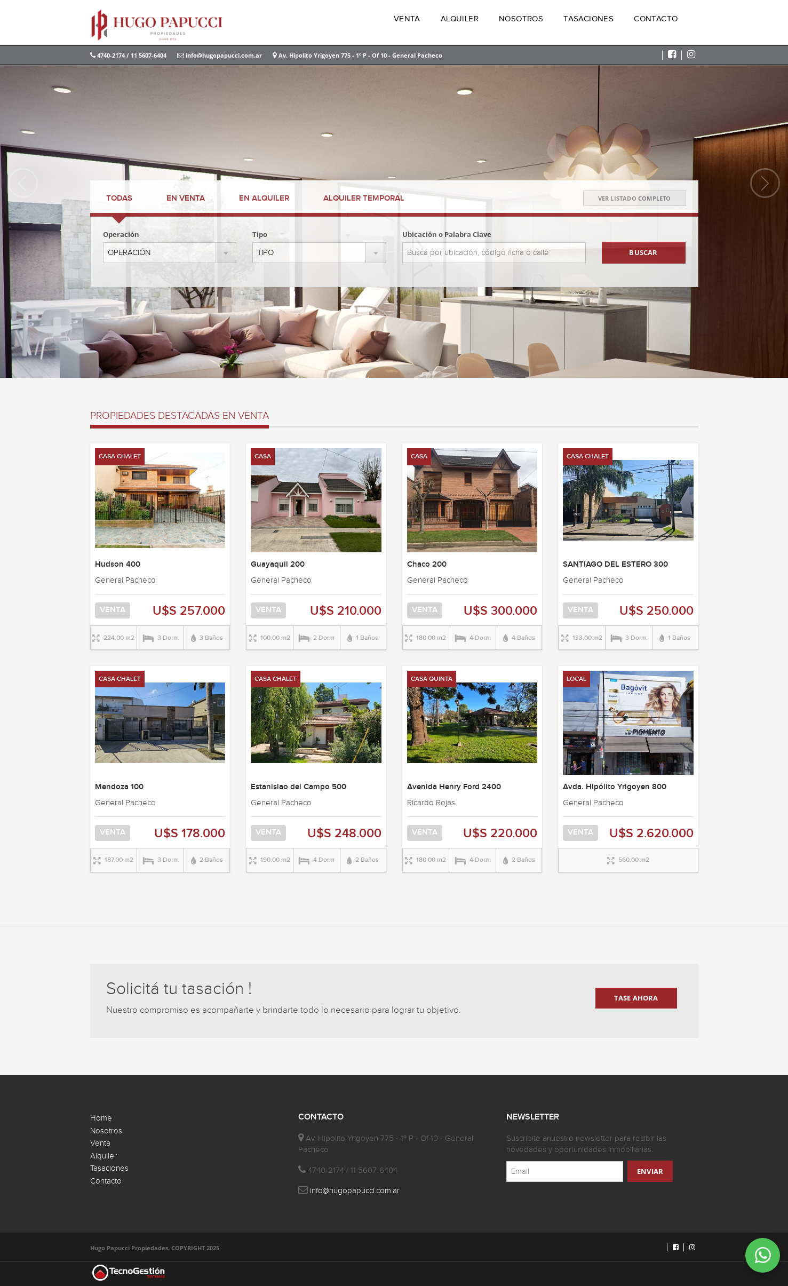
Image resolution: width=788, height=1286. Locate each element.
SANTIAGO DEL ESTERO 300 (615, 564)
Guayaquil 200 (278, 564)
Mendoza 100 (119, 787)
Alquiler (103, 1156)
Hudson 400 (117, 564)
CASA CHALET (120, 457)
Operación (121, 234)
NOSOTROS (521, 18)
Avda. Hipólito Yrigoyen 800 (614, 787)
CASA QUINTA (431, 679)
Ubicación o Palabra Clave (446, 234)
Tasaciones (109, 1168)
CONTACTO (656, 18)
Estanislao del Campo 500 (298, 787)
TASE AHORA (636, 998)
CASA (262, 457)
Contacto (106, 1181)
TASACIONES (588, 18)
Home (101, 1118)
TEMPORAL (363, 198)
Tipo (259, 234)
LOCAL (576, 679)
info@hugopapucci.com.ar (219, 55)
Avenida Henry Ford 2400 (454, 787)
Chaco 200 (427, 564)
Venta (100, 1143)
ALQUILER (460, 18)
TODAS (119, 198)
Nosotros (106, 1131)
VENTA (407, 18)
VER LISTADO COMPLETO (634, 198)
